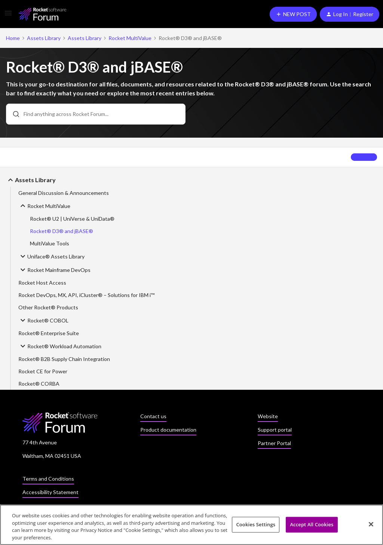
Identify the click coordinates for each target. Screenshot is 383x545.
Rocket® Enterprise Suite (48, 333)
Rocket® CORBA (38, 383)
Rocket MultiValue (129, 38)
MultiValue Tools (49, 243)
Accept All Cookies (311, 526)
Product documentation (168, 429)
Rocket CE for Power (42, 371)
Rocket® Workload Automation (59, 346)
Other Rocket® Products (48, 307)
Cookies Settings (255, 526)
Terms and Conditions (48, 478)
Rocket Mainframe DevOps (54, 269)
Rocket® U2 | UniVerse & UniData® (72, 218)
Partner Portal (274, 443)
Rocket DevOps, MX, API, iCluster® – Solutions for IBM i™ (86, 295)
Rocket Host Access (42, 282)
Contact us (153, 416)
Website (268, 416)
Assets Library (44, 38)
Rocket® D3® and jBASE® (61, 231)
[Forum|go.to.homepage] (42, 14)
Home (13, 38)
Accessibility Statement (50, 492)
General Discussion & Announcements (63, 193)
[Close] (371, 526)
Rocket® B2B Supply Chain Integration (64, 359)
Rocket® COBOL (43, 320)
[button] (8, 15)
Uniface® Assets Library (51, 256)
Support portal (275, 429)
